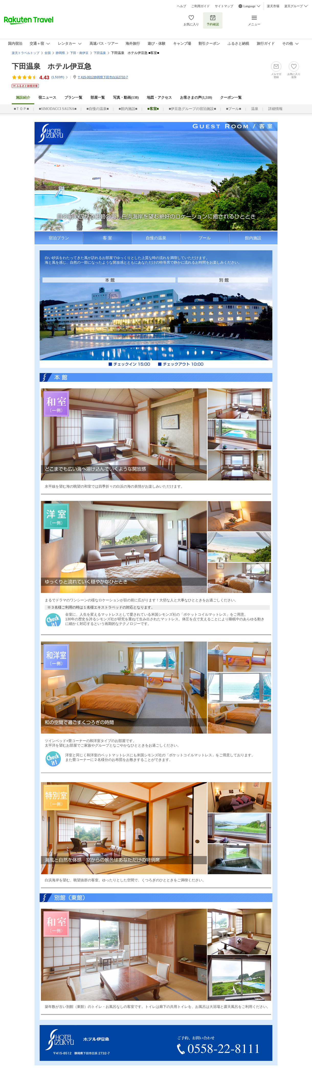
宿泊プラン (59, 238)
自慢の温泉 (156, 238)
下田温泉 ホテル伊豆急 (51, 66)
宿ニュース (47, 97)
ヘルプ (181, 6)
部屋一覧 (98, 97)
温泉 (254, 109)
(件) (59, 77)
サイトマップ (224, 6)
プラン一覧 (73, 97)
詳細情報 (275, 109)
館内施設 (253, 238)
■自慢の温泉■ (97, 109)
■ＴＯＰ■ (21, 109)
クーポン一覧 (231, 97)
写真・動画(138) (126, 97)
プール (204, 238)
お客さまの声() (196, 97)
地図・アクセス (159, 97)
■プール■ (233, 109)
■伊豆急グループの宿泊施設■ (192, 109)
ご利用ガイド (200, 6)
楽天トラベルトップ (25, 53)
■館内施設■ (128, 109)
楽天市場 (273, 6)
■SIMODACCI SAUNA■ (57, 109)
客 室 (107, 238)
